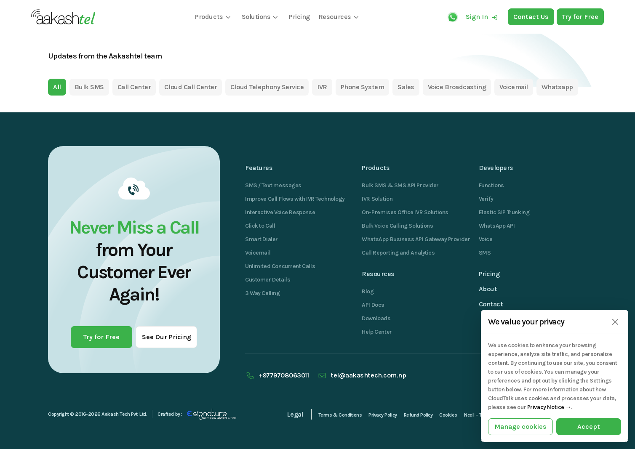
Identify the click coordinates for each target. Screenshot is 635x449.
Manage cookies (520, 426)
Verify (486, 198)
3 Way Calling (262, 293)
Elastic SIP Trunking (504, 212)
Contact (491, 304)
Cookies (448, 415)
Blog (368, 291)
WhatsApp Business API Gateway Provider (416, 239)
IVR (322, 87)
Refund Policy (418, 415)
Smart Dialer (261, 239)
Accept (588, 426)
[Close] (615, 322)
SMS (485, 252)
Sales (406, 87)
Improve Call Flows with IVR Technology (295, 198)
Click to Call (260, 225)
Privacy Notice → (549, 407)
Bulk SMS (89, 87)
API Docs (373, 304)
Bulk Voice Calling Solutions (397, 225)
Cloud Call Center (190, 87)
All (57, 87)
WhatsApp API (497, 225)
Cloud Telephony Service (267, 87)
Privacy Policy (382, 415)
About (488, 289)
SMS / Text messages (273, 185)
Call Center (134, 87)
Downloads (376, 318)
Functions (491, 185)
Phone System (362, 87)
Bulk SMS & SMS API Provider (400, 185)
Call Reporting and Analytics (398, 252)
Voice (486, 239)
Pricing (489, 274)
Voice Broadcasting (457, 87)
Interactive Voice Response (280, 212)
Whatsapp (557, 87)
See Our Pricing (166, 337)
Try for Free (101, 337)
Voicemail (513, 87)
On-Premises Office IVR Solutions (405, 212)
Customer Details (267, 279)
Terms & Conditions (340, 415)
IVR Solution (377, 198)
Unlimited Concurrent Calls (280, 266)
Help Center (377, 331)
